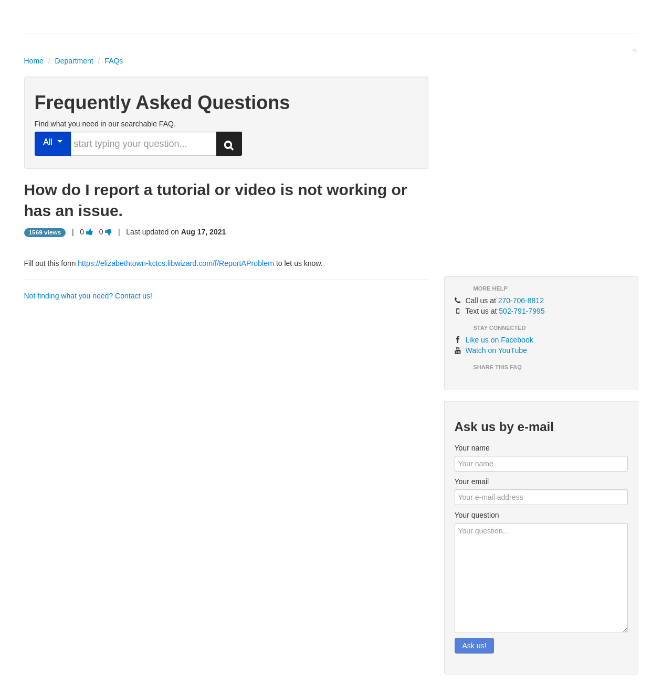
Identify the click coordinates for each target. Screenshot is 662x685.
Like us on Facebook (499, 340)
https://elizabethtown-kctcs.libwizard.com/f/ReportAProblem (176, 263)
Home (34, 61)
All (52, 141)
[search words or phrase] (143, 144)
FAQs (113, 61)
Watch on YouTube (496, 350)
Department (74, 61)
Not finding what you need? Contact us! (88, 296)
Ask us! (475, 645)
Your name (472, 448)
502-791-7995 (521, 311)
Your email (472, 481)
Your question (477, 515)
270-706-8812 (521, 300)
